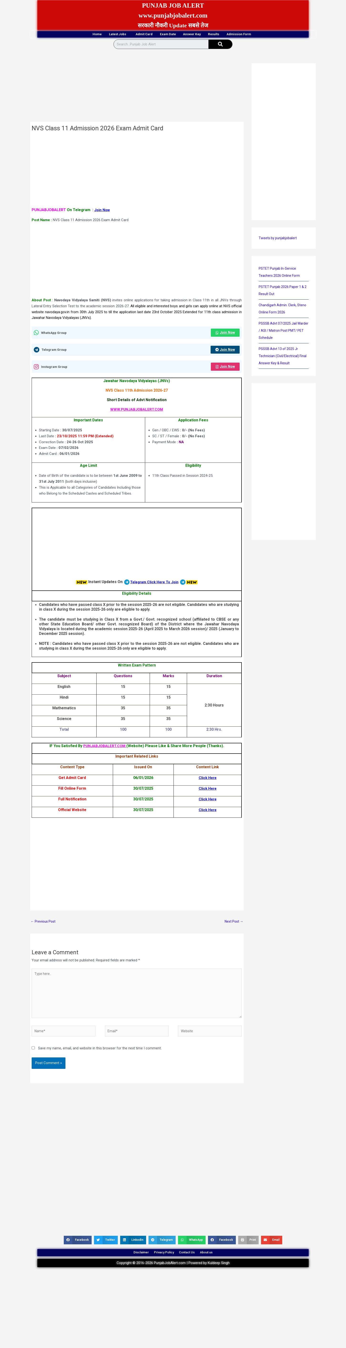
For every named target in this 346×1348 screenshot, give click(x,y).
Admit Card (134, 34)
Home (69, 34)
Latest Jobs (100, 34)
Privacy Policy (160, 1261)
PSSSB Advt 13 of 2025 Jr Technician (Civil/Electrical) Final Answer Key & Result (283, 356)
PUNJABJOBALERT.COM (105, 747)
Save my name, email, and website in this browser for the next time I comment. (100, 1054)
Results (230, 34)
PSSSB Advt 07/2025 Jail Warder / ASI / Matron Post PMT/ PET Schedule (280, 331)
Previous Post (44, 923)
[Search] (220, 44)
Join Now (102, 210)
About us (217, 1261)
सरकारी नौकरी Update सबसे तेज (173, 25)
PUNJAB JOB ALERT (173, 5)
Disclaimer (130, 1261)
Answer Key (200, 34)
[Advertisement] (137, 87)
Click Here (207, 779)
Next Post (233, 923)
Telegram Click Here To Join (154, 583)
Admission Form (266, 34)
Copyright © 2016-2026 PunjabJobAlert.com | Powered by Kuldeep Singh (173, 1273)
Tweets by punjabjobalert (278, 239)
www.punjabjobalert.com (173, 15)
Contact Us (191, 1261)
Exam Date (167, 34)
